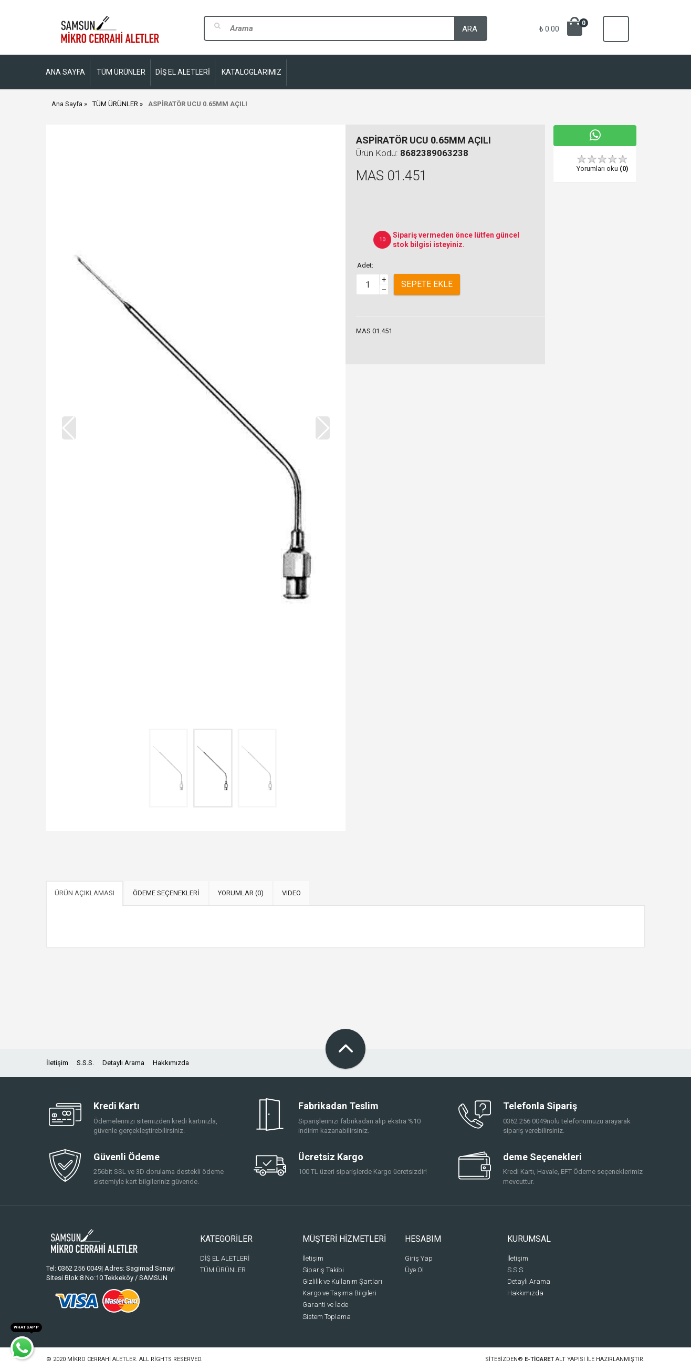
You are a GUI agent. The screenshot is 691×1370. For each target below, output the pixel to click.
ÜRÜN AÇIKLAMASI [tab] (84, 893)
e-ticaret (539, 1359)
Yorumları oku (603, 168)
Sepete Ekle (427, 284)
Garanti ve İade (325, 1304)
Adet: (365, 265)
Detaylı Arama (123, 1063)
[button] (323, 427)
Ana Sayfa (66, 104)
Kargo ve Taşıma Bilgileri (339, 1293)
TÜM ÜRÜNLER (115, 104)
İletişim (57, 1063)
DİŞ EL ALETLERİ (224, 1258)
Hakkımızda (171, 1063)
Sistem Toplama (326, 1317)
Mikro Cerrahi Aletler (101, 1359)
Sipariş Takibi (323, 1270)
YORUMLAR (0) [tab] (241, 893)
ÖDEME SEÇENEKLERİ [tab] (166, 893)
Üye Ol (414, 1270)
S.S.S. (85, 1063)
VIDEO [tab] (291, 893)
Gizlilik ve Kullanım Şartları (342, 1281)
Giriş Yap (419, 1258)
